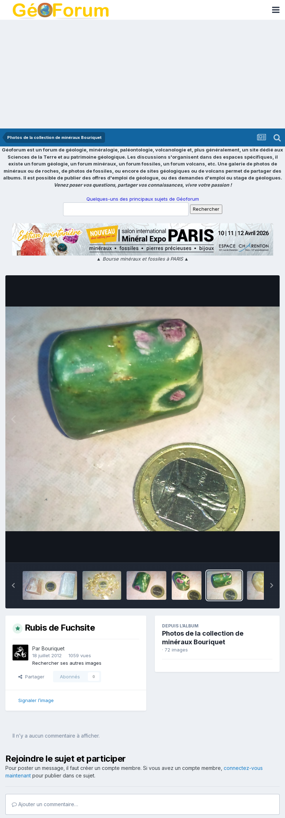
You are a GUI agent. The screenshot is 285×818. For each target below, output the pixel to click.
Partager (31, 676)
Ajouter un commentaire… (45, 804)
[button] (13, 585)
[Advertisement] (142, 74)
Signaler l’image (36, 700)
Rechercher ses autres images (66, 663)
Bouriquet (53, 648)
